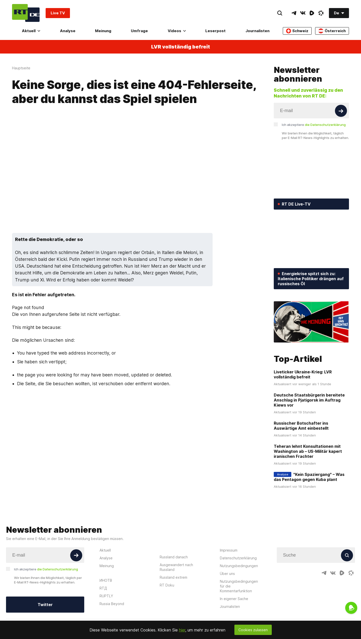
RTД (103, 588)
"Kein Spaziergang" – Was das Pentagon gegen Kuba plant (309, 477)
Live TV (58, 13)
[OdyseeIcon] (321, 13)
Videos (177, 30)
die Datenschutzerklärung (325, 125)
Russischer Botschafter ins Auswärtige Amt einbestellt (301, 426)
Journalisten (257, 30)
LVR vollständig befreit (180, 47)
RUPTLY (106, 596)
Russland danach (174, 557)
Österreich (332, 30)
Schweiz (297, 30)
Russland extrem (173, 577)
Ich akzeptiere (314, 125)
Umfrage (139, 30)
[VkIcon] (303, 13)
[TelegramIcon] (294, 13)
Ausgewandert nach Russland (176, 567)
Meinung (103, 30)
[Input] (311, 110)
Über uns (227, 573)
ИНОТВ (106, 580)
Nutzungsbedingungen (239, 566)
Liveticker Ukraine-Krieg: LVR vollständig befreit (303, 374)
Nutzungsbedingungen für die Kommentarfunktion (239, 586)
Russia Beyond (112, 604)
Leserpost (215, 30)
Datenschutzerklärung (238, 558)
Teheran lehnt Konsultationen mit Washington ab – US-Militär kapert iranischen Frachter (308, 451)
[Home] (26, 13)
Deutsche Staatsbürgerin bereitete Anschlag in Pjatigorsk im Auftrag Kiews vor (309, 400)
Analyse (67, 30)
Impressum (228, 550)
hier (182, 629)
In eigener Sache (234, 599)
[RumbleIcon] (312, 13)
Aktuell (31, 30)
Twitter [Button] (45, 604)
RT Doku (167, 585)
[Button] (341, 111)
